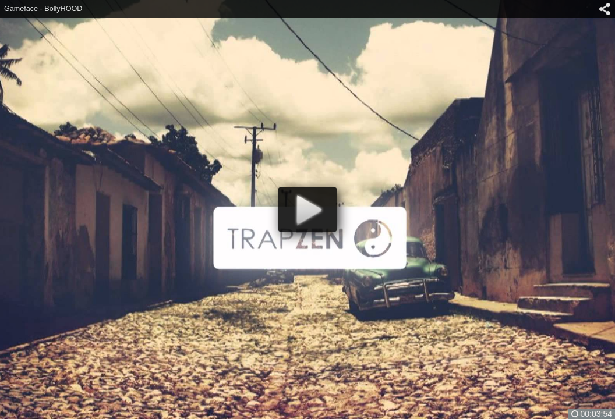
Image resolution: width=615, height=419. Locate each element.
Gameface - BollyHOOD (43, 9)
